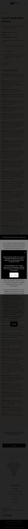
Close (14, 275)
